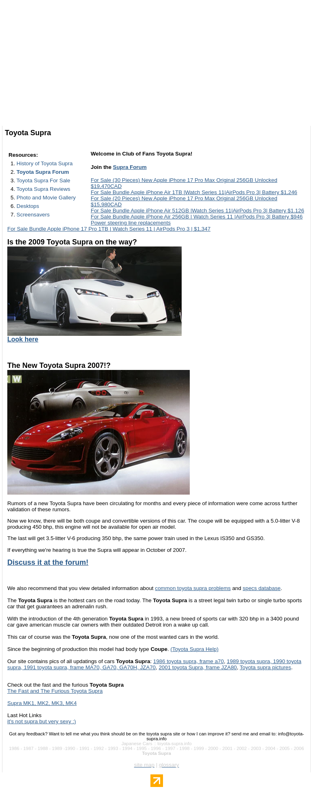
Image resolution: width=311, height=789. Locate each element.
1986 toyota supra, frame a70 (188, 661)
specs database (262, 588)
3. (40, 180)
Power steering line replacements (131, 223)
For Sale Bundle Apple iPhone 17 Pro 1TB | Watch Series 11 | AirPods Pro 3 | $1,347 (108, 229)
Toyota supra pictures (265, 667)
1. (42, 163)
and (237, 588)
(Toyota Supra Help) (194, 649)
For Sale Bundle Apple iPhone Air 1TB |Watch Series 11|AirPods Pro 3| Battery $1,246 (194, 192)
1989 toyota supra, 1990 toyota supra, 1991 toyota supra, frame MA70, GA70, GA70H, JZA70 (154, 664)
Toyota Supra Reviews (44, 189)
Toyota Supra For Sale (44, 180)
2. (40, 172)
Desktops (28, 206)
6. (25, 206)
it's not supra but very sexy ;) (41, 721)
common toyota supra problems (193, 588)
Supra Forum (130, 167)
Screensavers (33, 215)
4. (40, 189)
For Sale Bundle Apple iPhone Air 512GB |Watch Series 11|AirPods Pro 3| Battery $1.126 (197, 211)
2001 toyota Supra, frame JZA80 (198, 667)
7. (30, 215)
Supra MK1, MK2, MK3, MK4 (42, 703)
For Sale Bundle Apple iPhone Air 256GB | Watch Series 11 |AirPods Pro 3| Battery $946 (197, 217)
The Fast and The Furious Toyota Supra (55, 691)
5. (43, 198)
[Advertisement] (156, 67)
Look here (22, 339)
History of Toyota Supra (45, 163)
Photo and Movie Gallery (46, 198)
